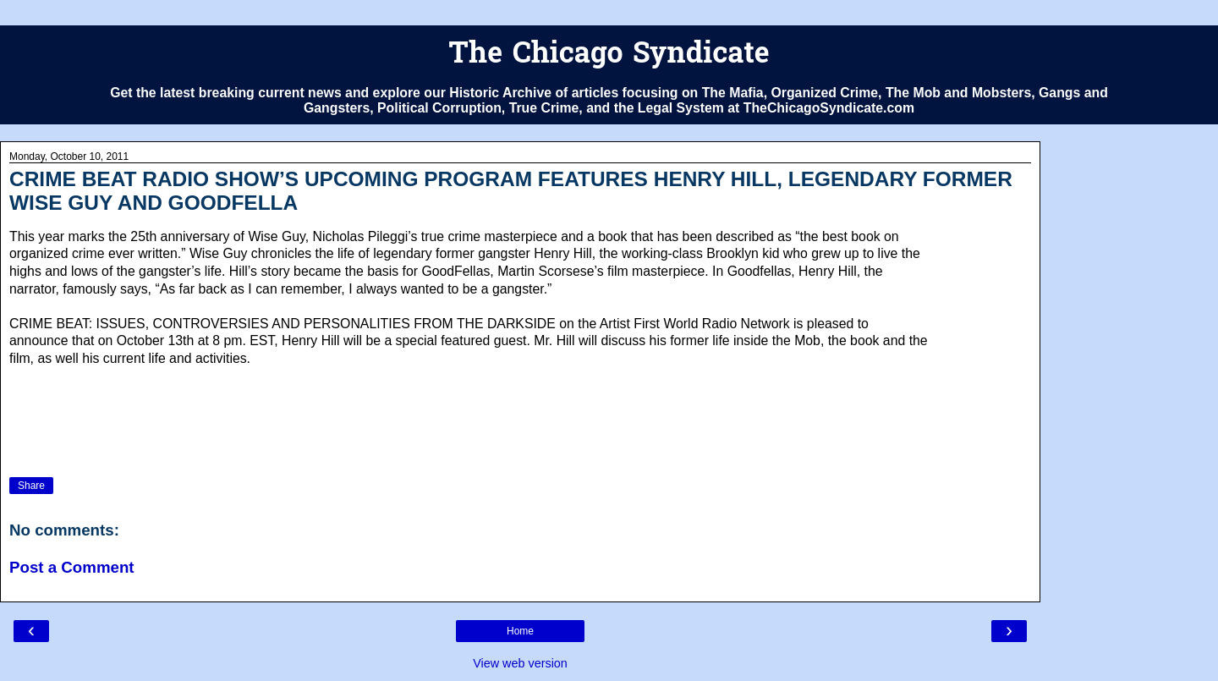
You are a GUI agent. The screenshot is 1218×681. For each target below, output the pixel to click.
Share (31, 486)
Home (520, 631)
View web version (520, 663)
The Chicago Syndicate (608, 55)
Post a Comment (71, 567)
